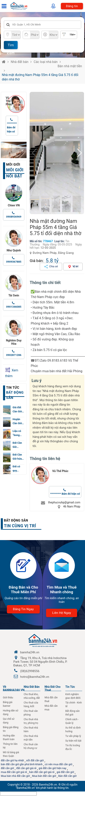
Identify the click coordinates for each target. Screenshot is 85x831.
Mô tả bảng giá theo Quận (11, 754)
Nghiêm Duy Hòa (14, 342)
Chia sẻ (53, 266)
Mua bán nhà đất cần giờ (15, 775)
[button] (79, 153)
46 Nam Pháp (71, 506)
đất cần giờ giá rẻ (26, 768)
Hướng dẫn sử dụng (10, 712)
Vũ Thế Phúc (6, 101)
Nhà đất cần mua (51, 707)
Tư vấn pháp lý (73, 736)
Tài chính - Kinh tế (73, 704)
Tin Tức (70, 686)
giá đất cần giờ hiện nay (52, 768)
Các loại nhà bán (46, 62)
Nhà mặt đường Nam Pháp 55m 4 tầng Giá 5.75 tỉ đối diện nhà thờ (40, 77)
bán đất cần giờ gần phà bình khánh (21, 764)
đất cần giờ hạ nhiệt (12, 760)
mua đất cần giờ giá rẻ (14, 772)
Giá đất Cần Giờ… (18, 409)
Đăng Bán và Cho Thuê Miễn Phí (23, 589)
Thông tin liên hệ (10, 746)
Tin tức (12, 388)
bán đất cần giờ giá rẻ (41, 772)
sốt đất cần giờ (35, 760)
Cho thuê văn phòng (31, 713)
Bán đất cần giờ (67, 775)
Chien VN (14, 205)
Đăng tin (72, 6)
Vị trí (75, 266)
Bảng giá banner (7, 704)
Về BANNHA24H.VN (14, 688)
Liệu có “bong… (17, 433)
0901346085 (14, 306)
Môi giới (13, 164)
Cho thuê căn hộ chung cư (31, 746)
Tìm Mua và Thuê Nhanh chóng (62, 589)
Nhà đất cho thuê (52, 688)
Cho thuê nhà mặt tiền (31, 738)
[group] (57, 153)
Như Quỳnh (14, 250)
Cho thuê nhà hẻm (31, 729)
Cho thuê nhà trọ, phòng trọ (31, 721)
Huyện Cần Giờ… (18, 421)
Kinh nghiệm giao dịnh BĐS (73, 696)
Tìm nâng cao (71, 36)
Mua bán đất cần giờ (44, 775)
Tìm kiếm (11, 46)
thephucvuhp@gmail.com (64, 502)
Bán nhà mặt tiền (70, 66)
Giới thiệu (8, 697)
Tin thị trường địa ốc (72, 747)
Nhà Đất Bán (32, 686)
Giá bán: (37, 260)
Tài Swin (13, 295)
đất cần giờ (7, 768)
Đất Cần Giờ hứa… (18, 456)
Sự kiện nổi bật (73, 740)
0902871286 (14, 355)
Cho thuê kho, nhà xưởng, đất (32, 696)
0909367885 (14, 261)
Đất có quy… (16, 468)
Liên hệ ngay (61, 613)
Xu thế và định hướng (73, 729)
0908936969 (14, 216)
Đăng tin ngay (23, 609)
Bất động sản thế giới (72, 713)
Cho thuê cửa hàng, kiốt (31, 704)
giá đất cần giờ (65, 772)
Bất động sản (16, 520)
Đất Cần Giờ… (17, 444)
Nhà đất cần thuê (51, 699)
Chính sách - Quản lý (72, 721)
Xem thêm (11, 373)
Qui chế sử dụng (8, 721)
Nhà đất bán (19, 62)
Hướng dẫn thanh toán (9, 737)
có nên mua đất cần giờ (58, 764)
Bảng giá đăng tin (10, 729)
